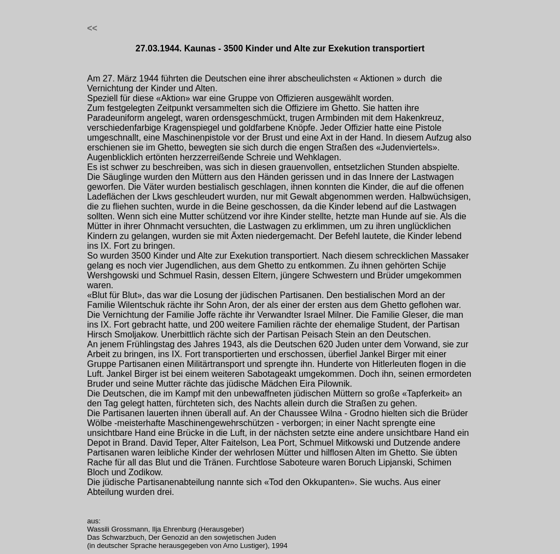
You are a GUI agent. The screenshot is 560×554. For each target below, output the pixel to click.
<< (92, 28)
